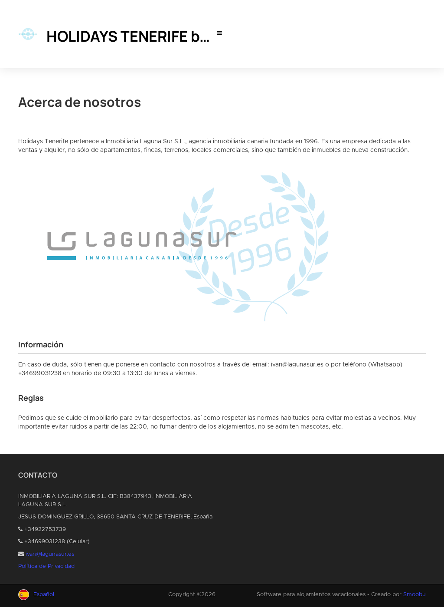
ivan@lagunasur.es (50, 554)
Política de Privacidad (46, 566)
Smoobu (414, 594)
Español (43, 594)
